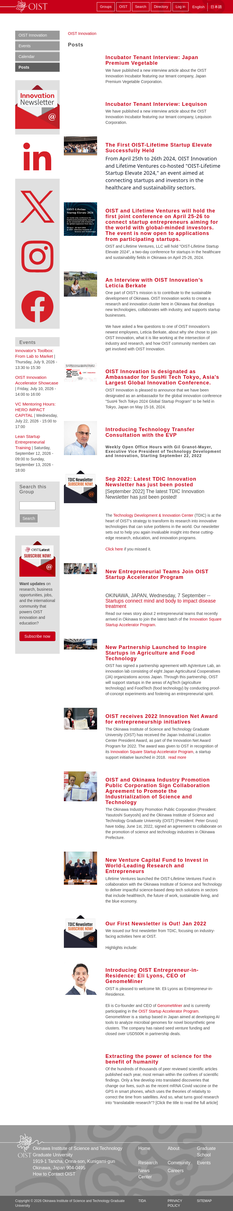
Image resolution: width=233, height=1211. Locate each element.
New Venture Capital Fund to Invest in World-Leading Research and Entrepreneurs (157, 865)
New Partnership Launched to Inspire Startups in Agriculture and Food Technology (156, 652)
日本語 (216, 7)
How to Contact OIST (54, 1174)
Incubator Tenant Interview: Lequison (156, 104)
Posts (24, 67)
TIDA (142, 1201)
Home (144, 1148)
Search (140, 7)
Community (179, 1162)
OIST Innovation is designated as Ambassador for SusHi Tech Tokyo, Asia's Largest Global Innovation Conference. (162, 377)
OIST (123, 7)
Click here (114, 549)
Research (148, 1162)
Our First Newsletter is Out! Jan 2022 (156, 923)
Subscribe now (37, 636)
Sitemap (204, 1201)
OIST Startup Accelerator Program (168, 1011)
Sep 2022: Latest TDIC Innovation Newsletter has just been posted (151, 481)
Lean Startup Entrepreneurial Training (30, 442)
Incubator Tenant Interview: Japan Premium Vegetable (152, 60)
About (174, 1148)
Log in (180, 7)
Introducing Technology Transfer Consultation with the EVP (150, 432)
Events (25, 46)
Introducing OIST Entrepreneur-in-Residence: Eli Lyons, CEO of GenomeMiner (152, 975)
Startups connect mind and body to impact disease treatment (161, 603)
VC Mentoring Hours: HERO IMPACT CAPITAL (35, 410)
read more (177, 757)
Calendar (27, 56)
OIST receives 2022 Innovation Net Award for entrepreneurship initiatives (162, 719)
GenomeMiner (169, 1005)
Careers (176, 1170)
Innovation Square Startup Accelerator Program (151, 751)
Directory (161, 7)
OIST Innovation (82, 33)
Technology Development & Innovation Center (153, 515)
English (198, 7)
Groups (105, 7)
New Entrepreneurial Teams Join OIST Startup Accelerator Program (157, 574)
